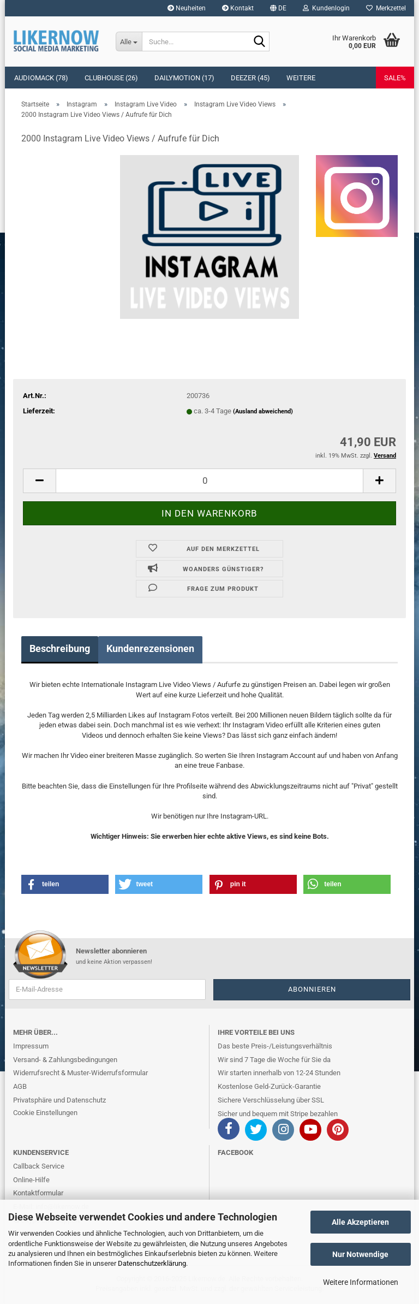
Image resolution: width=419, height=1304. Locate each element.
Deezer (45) (250, 78)
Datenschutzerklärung (152, 1263)
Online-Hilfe (31, 1180)
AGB (20, 1086)
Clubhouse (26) (111, 78)
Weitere (300, 78)
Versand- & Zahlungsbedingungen (65, 1060)
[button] (278, 8)
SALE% (395, 78)
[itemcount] (209, 481)
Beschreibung (59, 648)
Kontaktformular (38, 1193)
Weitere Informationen (360, 1282)
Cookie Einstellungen (45, 1113)
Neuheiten (186, 8)
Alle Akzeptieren (360, 1222)
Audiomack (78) (41, 78)
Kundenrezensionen (150, 648)
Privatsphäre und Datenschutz (59, 1100)
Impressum (31, 1046)
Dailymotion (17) (184, 78)
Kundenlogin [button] (326, 8)
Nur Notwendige (360, 1254)
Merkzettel (386, 8)
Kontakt (238, 8)
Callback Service (38, 1166)
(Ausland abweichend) (263, 411)
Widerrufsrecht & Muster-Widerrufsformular (80, 1073)
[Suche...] (129, 41)
